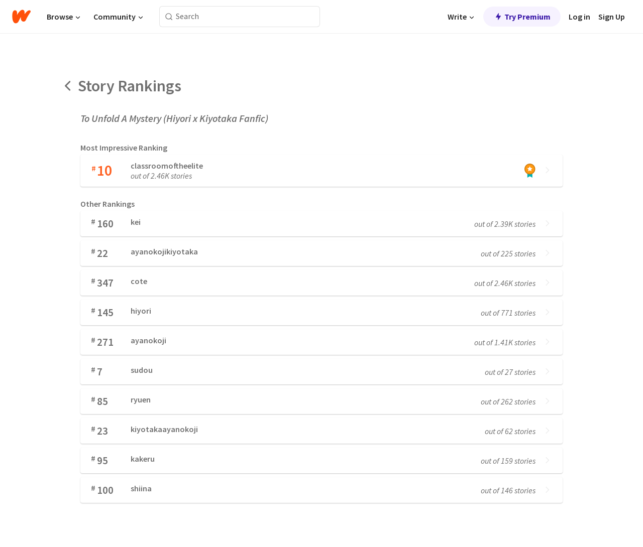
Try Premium (522, 17)
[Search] (169, 17)
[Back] (68, 86)
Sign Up (611, 17)
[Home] (21, 17)
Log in (579, 17)
